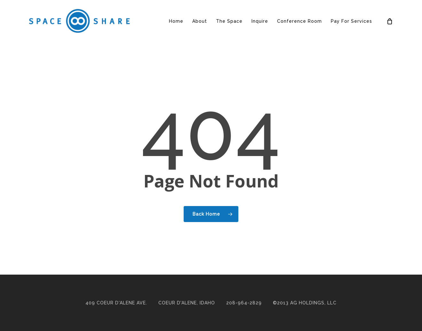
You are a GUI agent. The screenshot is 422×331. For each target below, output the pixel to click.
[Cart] (389, 21)
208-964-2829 (244, 302)
